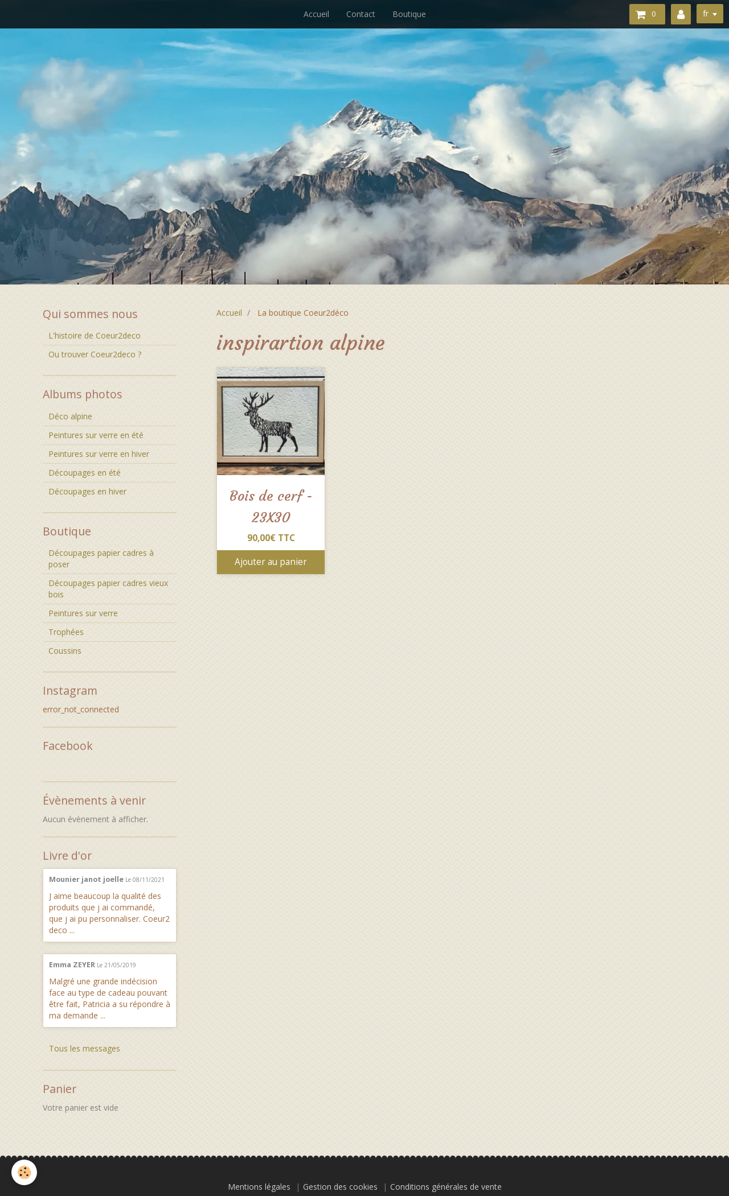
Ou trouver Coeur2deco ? (94, 354)
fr (705, 13)
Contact (360, 14)
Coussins (64, 650)
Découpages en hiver (87, 491)
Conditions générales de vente (446, 1186)
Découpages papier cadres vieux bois (108, 589)
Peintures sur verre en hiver (98, 453)
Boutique (409, 14)
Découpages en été (84, 472)
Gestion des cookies (340, 1186)
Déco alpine (70, 416)
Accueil (316, 14)
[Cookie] (24, 1172)
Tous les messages (84, 1048)
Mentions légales (259, 1186)
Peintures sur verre (83, 613)
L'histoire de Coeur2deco (94, 335)
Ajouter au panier (271, 562)
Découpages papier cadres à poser (101, 558)
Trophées (66, 631)
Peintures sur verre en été (96, 435)
